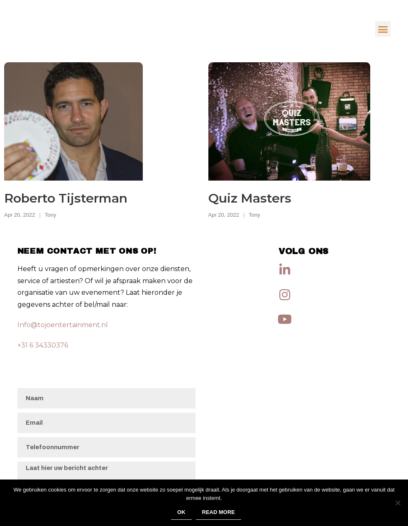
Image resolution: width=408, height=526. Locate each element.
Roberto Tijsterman (65, 198)
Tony (50, 215)
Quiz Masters (249, 198)
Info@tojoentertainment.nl (62, 325)
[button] (383, 29)
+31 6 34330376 (42, 345)
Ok (181, 512)
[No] (397, 503)
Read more (218, 512)
